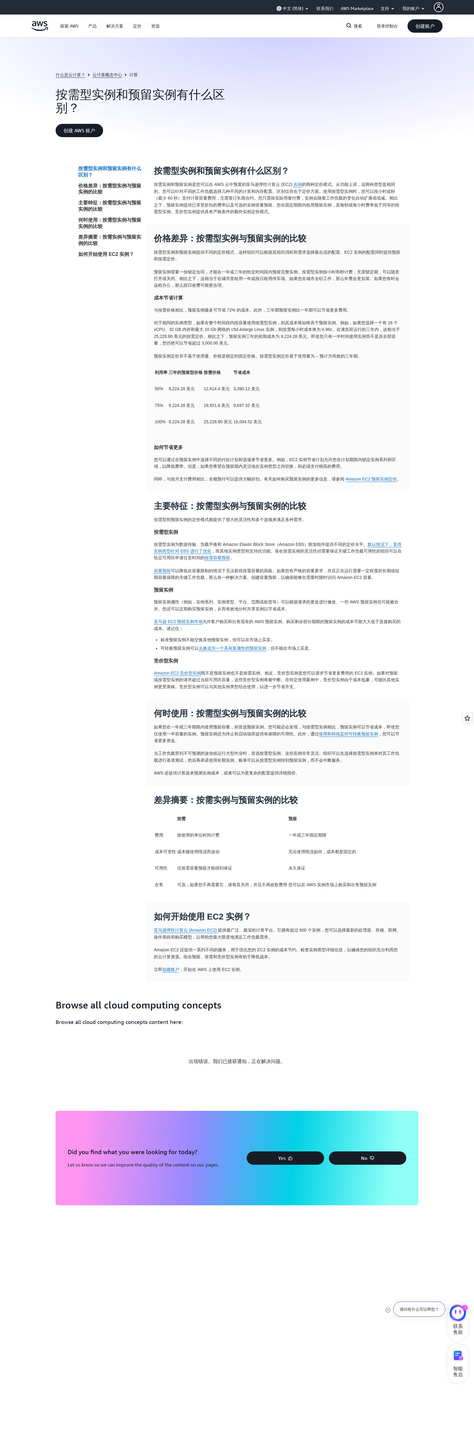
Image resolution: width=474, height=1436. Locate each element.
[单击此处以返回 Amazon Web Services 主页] (39, 29)
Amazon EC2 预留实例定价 (371, 479)
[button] (69, 26)
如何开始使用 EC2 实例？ (106, 254)
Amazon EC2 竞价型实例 (177, 673)
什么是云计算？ (70, 74)
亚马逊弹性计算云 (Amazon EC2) (186, 930)
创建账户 (170, 969)
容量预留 (162, 570)
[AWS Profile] (438, 7)
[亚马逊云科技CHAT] (458, 1314)
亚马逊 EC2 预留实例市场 (178, 621)
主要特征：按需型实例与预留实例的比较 (109, 206)
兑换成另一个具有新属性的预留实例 (232, 648)
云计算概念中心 (107, 74)
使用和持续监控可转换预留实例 (348, 733)
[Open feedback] (467, 718)
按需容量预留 (217, 557)
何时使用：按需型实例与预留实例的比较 (109, 223)
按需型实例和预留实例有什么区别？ (109, 171)
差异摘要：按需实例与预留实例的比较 (109, 240)
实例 (298, 184)
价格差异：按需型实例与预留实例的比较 (109, 189)
